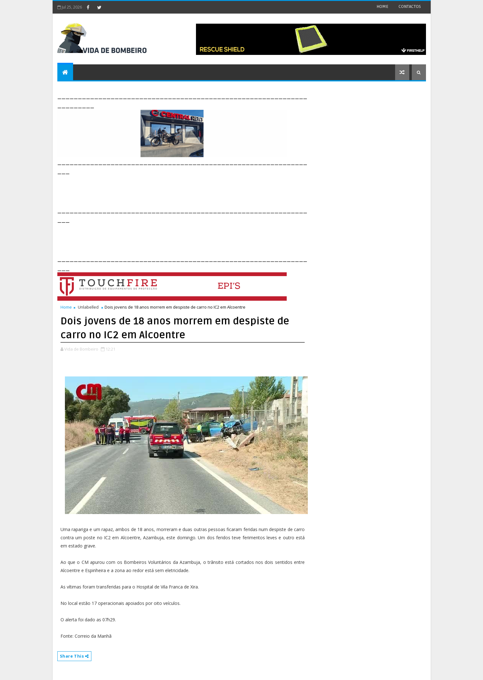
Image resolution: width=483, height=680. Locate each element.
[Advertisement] (172, 190)
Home (66, 307)
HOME (382, 6)
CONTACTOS (410, 6)
